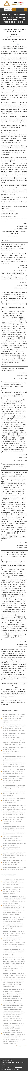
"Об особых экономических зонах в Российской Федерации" (14, 821)
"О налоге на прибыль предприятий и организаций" (14, 863)
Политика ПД (17, 1069)
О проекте (10, 1069)
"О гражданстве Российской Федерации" (14, 829)
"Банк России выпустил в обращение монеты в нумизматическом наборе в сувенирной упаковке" (13, 882)
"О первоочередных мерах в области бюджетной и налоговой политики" (14, 847)
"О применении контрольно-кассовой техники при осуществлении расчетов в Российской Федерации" (14, 719)
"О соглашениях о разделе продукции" (14, 794)
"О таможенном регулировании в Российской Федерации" (14, 765)
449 (18, 44)
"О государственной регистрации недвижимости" (14, 751)
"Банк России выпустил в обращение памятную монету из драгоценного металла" (13, 891)
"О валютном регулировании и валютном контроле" (14, 772)
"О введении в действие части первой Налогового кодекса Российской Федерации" (14, 855)
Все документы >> (21, 1046)
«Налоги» (3, 1064)
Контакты (3, 1069)
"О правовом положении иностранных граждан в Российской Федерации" (14, 780)
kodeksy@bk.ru (18, 1067)
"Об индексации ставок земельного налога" (14, 870)
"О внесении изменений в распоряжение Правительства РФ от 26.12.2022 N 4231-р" (14, 952)
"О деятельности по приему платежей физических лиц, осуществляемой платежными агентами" (14, 728)
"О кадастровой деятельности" (14, 787)
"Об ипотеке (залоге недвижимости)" (14, 801)
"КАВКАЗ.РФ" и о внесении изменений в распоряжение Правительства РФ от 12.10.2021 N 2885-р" (14, 965)
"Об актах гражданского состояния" (14, 758)
